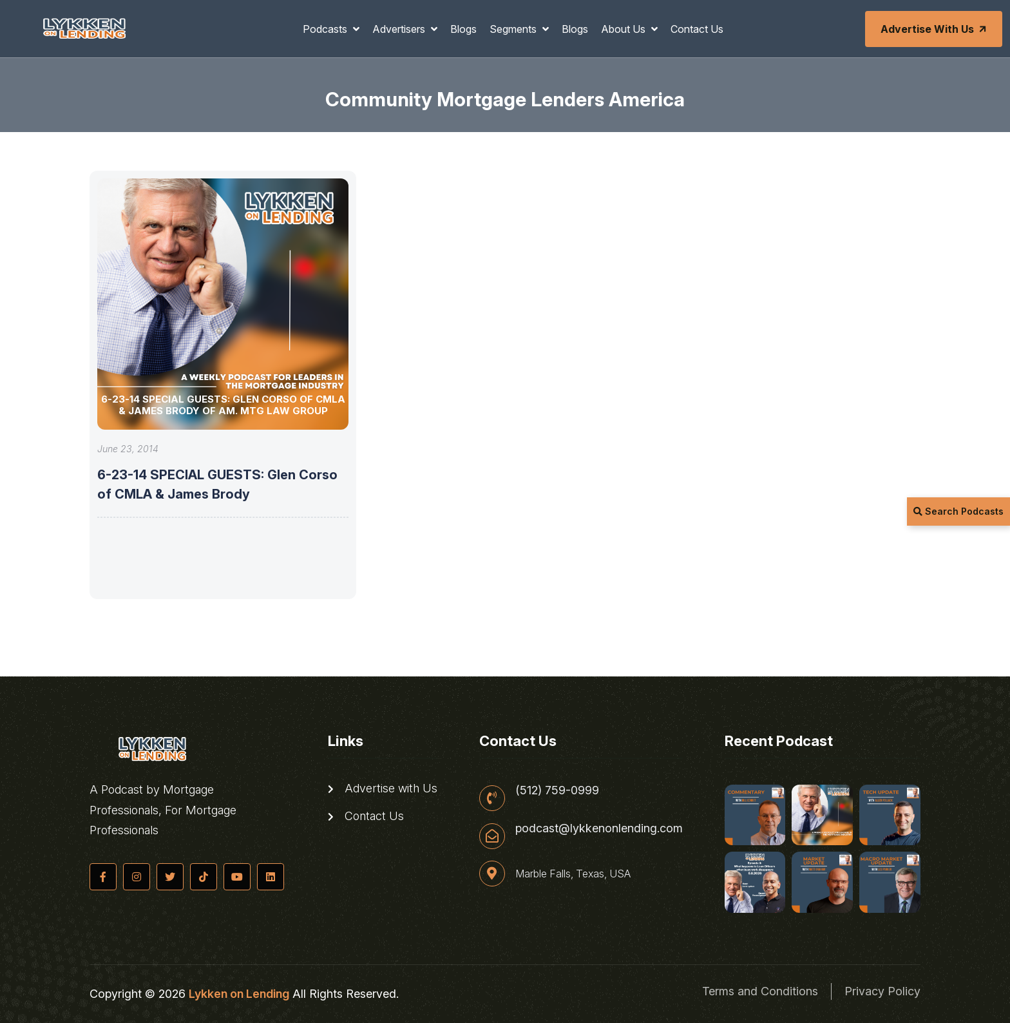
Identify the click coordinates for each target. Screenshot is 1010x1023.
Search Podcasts (958, 511)
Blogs (463, 29)
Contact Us (697, 29)
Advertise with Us (935, 29)
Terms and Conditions (760, 991)
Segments (514, 29)
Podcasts (326, 29)
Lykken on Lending (239, 993)
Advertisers (400, 29)
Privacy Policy (882, 991)
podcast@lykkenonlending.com (599, 828)
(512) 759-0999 (557, 790)
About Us (624, 29)
